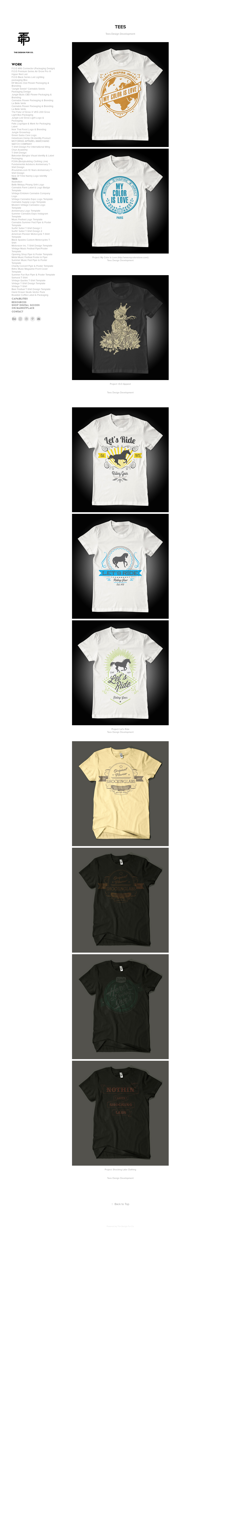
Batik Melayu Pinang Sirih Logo (28, 184)
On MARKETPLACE (23, 308)
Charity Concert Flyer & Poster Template (32, 266)
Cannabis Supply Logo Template (29, 202)
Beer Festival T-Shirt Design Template (31, 289)
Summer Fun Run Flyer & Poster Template (33, 274)
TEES (14, 178)
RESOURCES (19, 302)
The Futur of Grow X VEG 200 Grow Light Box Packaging (31, 113)
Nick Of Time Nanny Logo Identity (29, 176)
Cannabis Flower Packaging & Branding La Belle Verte (32, 102)
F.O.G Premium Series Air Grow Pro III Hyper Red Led (31, 73)
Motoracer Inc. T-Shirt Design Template (32, 245)
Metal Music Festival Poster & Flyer (30, 257)
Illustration (17, 181)
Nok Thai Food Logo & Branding (29, 129)
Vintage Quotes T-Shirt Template (28, 280)
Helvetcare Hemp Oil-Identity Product (31, 138)
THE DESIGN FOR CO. (23, 52)
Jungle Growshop (21, 132)
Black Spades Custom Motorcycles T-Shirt (31, 241)
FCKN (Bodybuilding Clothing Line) (30, 161)
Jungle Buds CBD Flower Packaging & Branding (32, 96)
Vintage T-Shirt (19, 286)
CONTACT (17, 311)
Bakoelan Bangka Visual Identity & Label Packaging (33, 157)
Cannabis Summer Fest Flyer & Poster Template (31, 224)
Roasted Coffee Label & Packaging (30, 295)
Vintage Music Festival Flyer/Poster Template (30, 250)
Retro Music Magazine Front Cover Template (30, 270)
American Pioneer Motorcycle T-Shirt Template (31, 235)
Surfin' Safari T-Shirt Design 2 (27, 231)
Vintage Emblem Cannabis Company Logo (31, 195)
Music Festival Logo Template (27, 219)
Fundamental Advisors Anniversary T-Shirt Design (31, 166)
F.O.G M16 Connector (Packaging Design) (33, 68)
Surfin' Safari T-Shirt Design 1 (27, 228)
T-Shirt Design (19, 152)
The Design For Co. (125, 1226)
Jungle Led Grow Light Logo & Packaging (28, 119)
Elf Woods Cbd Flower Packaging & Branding (30, 84)
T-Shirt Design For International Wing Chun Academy (31, 148)
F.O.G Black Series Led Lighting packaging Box (28, 78)
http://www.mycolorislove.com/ (133, 257)
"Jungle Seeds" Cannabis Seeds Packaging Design (28, 90)
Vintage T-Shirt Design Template (28, 283)
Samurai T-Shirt (20, 277)
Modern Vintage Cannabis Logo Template (28, 206)
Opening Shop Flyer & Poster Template (32, 254)
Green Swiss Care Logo (24, 135)
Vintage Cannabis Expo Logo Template (32, 199)
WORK (17, 64)
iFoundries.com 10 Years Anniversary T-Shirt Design (32, 171)
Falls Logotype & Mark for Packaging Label (31, 125)
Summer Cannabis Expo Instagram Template (30, 215)
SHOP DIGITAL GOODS (26, 305)
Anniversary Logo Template (26, 210)
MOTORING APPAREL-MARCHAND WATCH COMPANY (30, 142)
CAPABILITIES (20, 298)
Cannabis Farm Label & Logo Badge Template (31, 189)
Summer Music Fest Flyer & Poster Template (29, 261)
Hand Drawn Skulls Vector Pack (28, 292)
